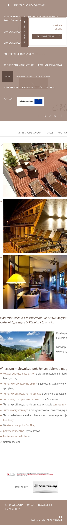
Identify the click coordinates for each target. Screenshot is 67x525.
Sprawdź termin (46, 36)
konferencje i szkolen (15, 436)
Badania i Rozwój (32, 87)
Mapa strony (12, 509)
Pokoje (49, 133)
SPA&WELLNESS (23, 76)
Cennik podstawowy (29, 133)
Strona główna (8, 5)
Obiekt (7, 76)
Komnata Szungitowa (50, 65)
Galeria (50, 87)
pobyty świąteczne (13, 431)
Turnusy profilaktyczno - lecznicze (22, 394)
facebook (60, 517)
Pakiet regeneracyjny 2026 (19, 54)
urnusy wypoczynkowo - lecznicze (23, 399)
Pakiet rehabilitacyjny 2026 (29, 5)
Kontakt (8, 99)
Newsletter (45, 505)
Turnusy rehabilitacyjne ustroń (20, 384)
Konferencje (11, 87)
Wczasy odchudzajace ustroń (19, 374)
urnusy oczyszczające (16, 410)
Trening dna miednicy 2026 (19, 65)
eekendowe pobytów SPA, (20, 425)
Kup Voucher (43, 76)
